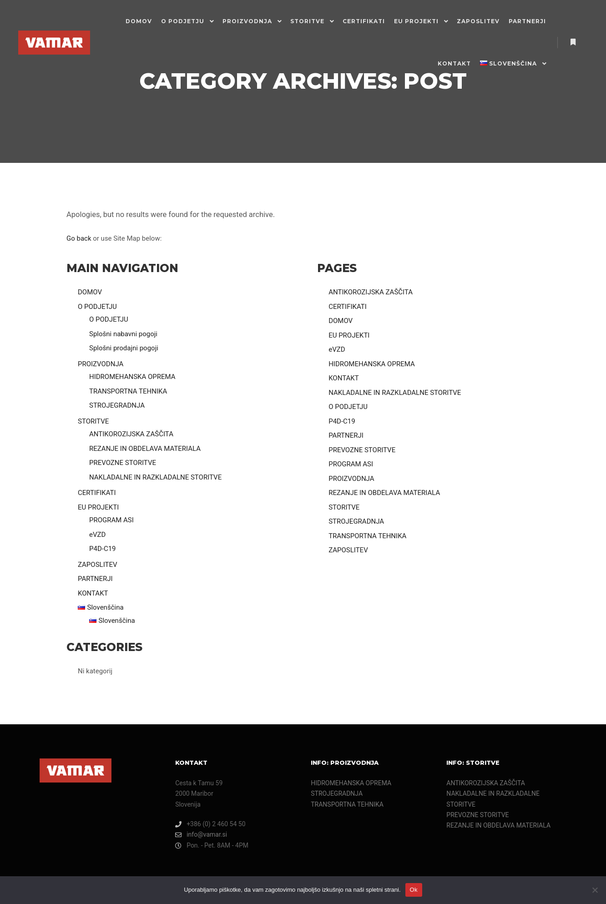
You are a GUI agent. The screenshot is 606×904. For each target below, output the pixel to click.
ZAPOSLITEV (97, 565)
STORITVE (93, 421)
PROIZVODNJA (100, 364)
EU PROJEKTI (98, 507)
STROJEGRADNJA (117, 405)
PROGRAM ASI (111, 520)
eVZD (97, 534)
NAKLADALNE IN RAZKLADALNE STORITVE (155, 477)
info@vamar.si (201, 834)
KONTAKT (93, 593)
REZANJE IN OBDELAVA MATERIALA (145, 448)
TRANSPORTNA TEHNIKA (128, 391)
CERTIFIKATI (97, 493)
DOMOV (90, 292)
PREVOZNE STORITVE (122, 463)
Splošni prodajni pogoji (123, 348)
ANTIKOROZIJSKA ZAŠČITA (131, 434)
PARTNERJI (95, 579)
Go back (78, 238)
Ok (414, 889)
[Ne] (594, 889)
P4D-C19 (102, 549)
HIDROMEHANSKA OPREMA (132, 377)
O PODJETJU (97, 307)
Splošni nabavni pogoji (123, 334)
